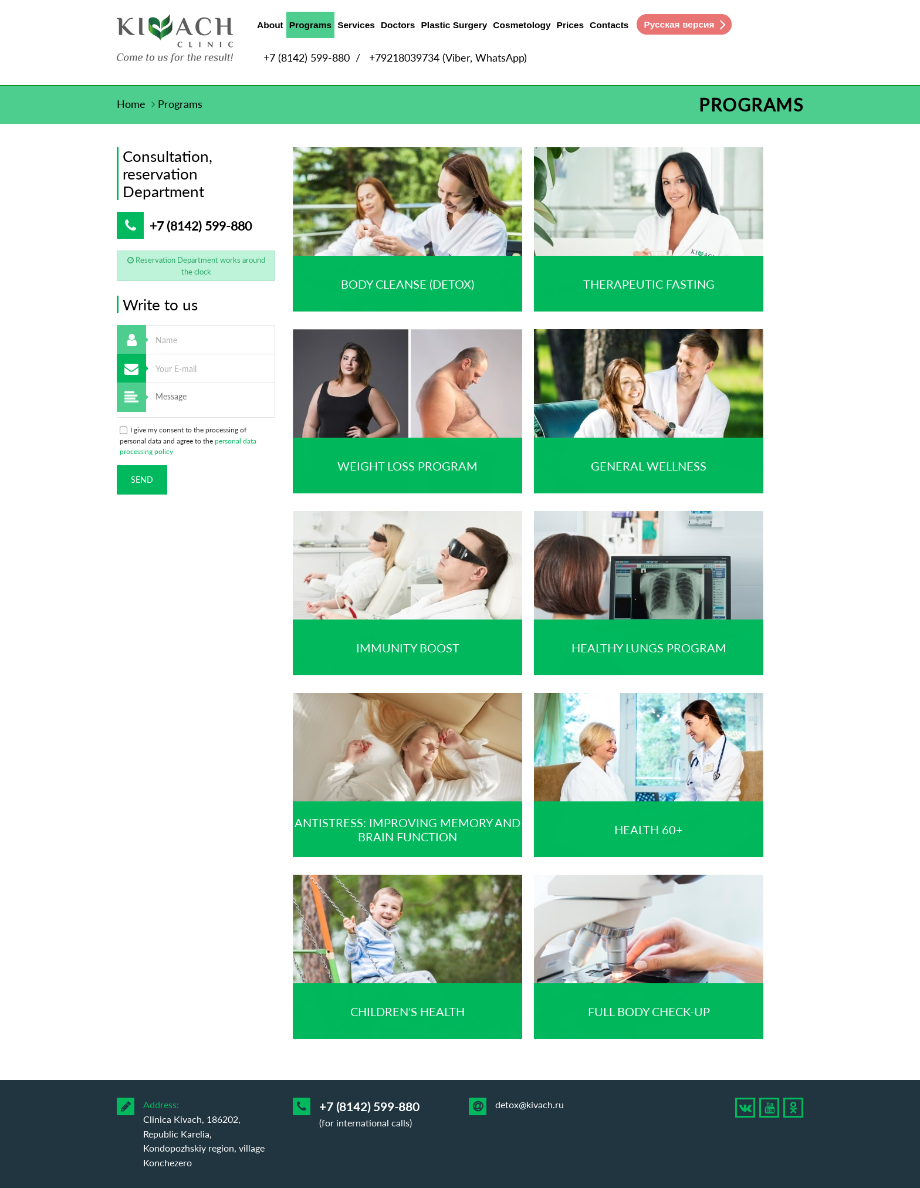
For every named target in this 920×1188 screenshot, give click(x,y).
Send (142, 480)
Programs (310, 27)
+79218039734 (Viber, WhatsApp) (448, 57)
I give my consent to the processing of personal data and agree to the (188, 440)
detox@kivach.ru (529, 1104)
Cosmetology (521, 25)
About (270, 25)
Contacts (609, 25)
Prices (570, 25)
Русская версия (679, 24)
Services (356, 25)
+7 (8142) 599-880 (306, 57)
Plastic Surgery (454, 25)
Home (131, 103)
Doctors (398, 25)
